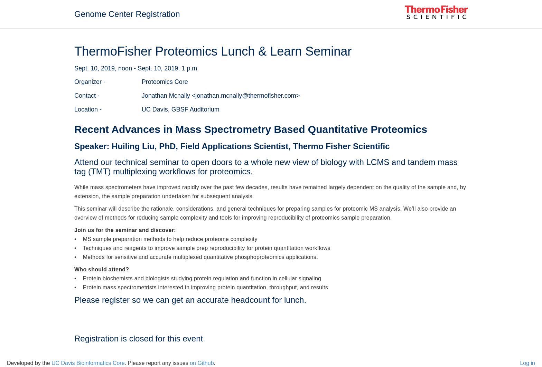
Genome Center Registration (127, 14)
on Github (202, 363)
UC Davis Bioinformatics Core (88, 363)
